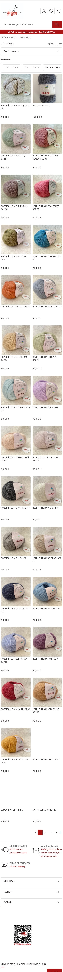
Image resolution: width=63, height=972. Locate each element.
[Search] (31, 24)
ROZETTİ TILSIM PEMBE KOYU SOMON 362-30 (46, 157)
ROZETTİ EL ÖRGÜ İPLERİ (21, 37)
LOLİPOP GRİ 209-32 (41, 105)
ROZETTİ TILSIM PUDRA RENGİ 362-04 (15, 459)
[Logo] (12, 11)
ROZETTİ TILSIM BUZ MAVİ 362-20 (15, 409)
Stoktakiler (10, 43)
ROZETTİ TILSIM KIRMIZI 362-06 (15, 709)
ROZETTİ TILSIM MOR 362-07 (46, 658)
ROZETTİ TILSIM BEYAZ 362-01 (46, 759)
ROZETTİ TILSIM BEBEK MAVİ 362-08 (14, 660)
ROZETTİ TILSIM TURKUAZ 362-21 (47, 258)
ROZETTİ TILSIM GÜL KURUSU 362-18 (14, 208)
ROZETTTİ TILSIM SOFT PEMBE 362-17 (46, 459)
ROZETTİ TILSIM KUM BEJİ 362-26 (15, 107)
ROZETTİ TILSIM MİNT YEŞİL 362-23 (13, 157)
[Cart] (58, 11)
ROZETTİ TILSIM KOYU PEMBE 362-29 (46, 208)
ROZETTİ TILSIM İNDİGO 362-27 (47, 306)
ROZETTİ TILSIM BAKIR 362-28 (15, 306)
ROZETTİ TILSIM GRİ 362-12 (13, 558)
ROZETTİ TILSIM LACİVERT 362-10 (15, 610)
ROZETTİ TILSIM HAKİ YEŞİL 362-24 (13, 258)
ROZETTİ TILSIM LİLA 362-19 (45, 407)
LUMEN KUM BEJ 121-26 (12, 809)
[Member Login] (43, 11)
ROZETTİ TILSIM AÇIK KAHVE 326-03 (46, 711)
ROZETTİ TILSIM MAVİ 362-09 (46, 608)
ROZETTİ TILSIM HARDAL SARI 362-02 (14, 761)
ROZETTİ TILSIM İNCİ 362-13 (45, 507)
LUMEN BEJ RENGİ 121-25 (44, 809)
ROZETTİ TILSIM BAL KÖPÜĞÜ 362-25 (14, 358)
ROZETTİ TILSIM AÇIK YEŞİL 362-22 (45, 358)
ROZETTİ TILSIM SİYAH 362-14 (15, 507)
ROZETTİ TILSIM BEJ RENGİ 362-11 (47, 560)
